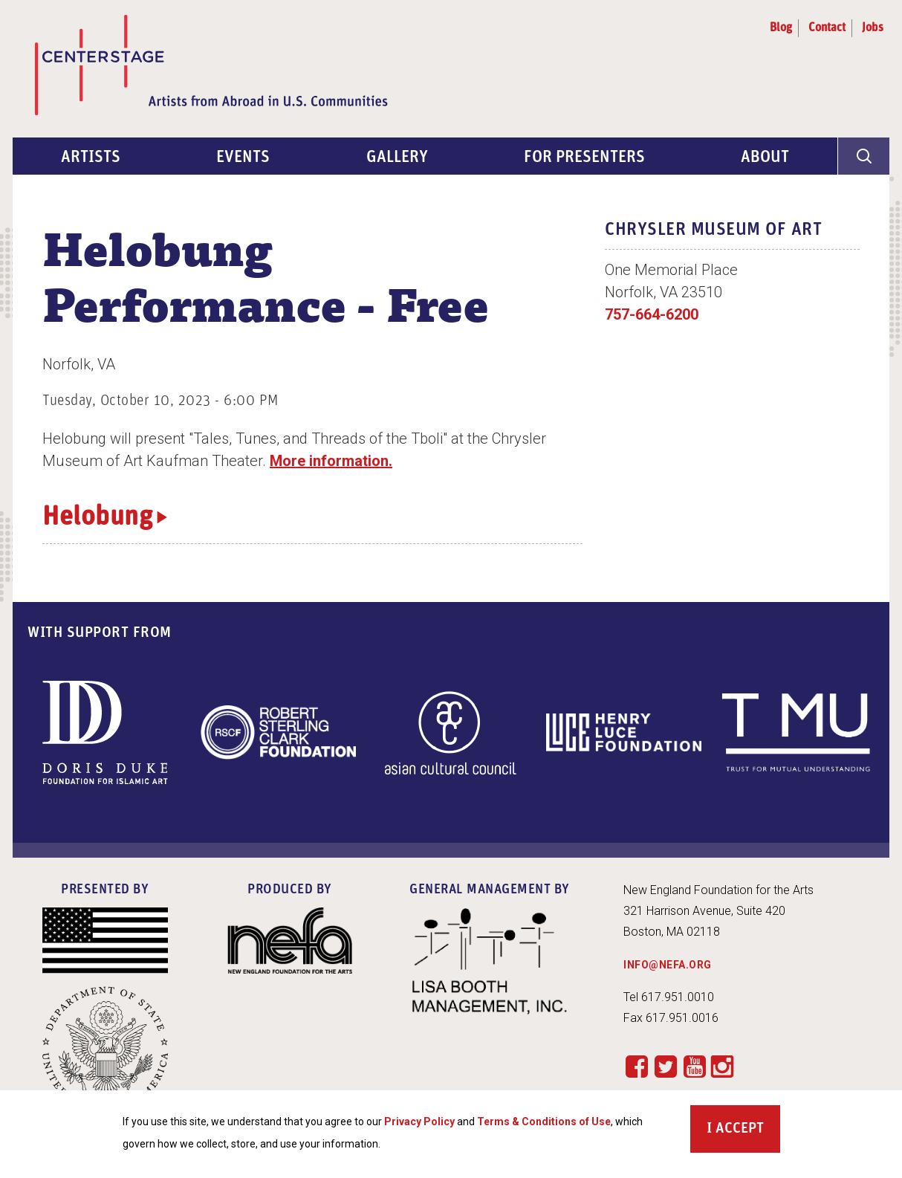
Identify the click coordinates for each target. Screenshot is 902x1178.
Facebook (636, 1066)
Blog (781, 28)
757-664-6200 (651, 314)
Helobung (97, 518)
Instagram (722, 1067)
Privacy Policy (419, 1124)
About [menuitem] (765, 157)
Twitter (665, 1066)
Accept (740, 1131)
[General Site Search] (863, 156)
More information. (331, 461)
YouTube (694, 1066)
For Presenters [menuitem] (584, 157)
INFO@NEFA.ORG (667, 965)
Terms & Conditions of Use (544, 1124)
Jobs (872, 28)
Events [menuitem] (243, 157)
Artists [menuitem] (90, 157)
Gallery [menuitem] (397, 157)
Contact (827, 28)
